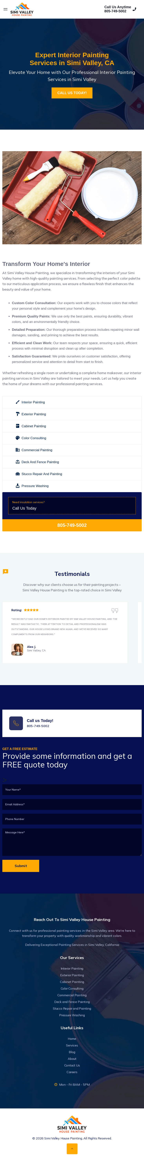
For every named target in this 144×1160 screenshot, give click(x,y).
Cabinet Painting (72, 982)
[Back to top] (72, 1149)
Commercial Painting (72, 995)
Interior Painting (72, 968)
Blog (72, 1052)
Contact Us (72, 1065)
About (72, 1059)
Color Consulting (72, 988)
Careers (72, 1072)
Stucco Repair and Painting (72, 1008)
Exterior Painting (72, 975)
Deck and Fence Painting (72, 1002)
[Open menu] (5, 9)
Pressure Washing (72, 1015)
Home (72, 1039)
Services (72, 1045)
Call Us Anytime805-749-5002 (120, 9)
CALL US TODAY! (72, 93)
